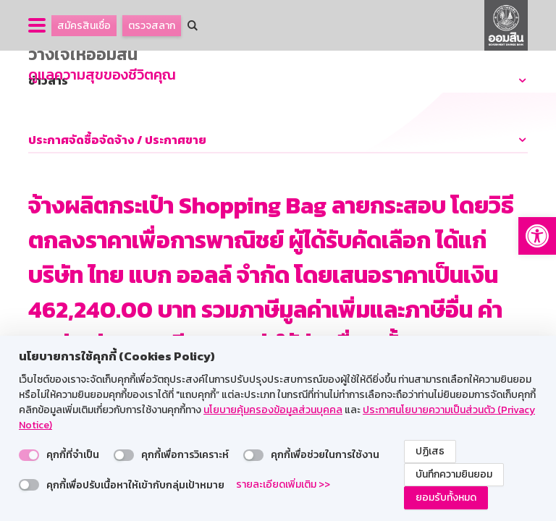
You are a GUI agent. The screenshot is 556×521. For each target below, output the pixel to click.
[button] (537, 236)
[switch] (29, 455)
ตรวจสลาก (151, 25)
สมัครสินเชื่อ (84, 25)
